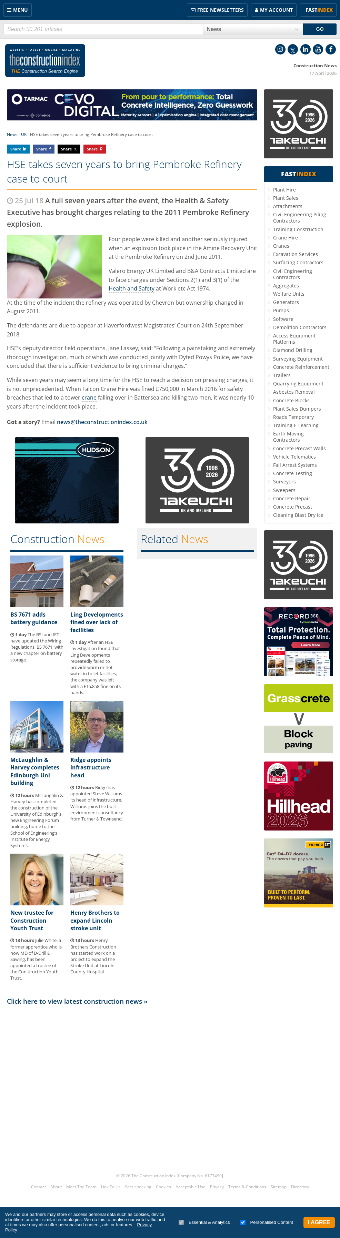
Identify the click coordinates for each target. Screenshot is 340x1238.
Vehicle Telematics (294, 456)
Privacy (217, 1187)
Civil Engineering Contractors (292, 274)
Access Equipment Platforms (294, 338)
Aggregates (286, 285)
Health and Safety (131, 288)
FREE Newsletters (220, 10)
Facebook (331, 49)
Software (283, 319)
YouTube (318, 49)
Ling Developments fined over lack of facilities (96, 622)
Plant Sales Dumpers (297, 408)
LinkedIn (305, 49)
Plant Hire (284, 189)
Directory (300, 1187)
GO (320, 29)
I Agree (319, 1222)
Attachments (287, 206)
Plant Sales (285, 198)
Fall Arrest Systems (295, 465)
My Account (276, 10)
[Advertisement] (132, 1086)
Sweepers (284, 490)
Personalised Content (266, 1222)
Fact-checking (138, 1187)
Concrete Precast (292, 506)
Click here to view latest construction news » (77, 1001)
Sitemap (279, 1187)
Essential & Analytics (204, 1222)
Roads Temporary (293, 417)
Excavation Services (295, 254)
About (56, 1187)
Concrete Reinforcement (301, 367)
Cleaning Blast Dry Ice (298, 515)
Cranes (281, 246)
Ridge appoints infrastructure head (90, 767)
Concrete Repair (291, 498)
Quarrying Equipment (298, 383)
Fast (319, 10)
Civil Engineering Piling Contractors (299, 217)
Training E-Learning (296, 425)
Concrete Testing (292, 473)
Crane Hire (285, 237)
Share (15, 148)
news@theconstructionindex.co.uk (102, 422)
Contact (38, 1187)
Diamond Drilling (292, 350)
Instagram (280, 49)
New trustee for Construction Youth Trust (31, 920)
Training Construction (298, 229)
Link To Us (111, 1187)
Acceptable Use (191, 1187)
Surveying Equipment (298, 358)
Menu (20, 10)
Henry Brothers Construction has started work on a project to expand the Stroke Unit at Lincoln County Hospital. (93, 956)
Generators (286, 302)
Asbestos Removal (294, 392)
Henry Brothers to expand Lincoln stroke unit (95, 920)
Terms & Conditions (247, 1187)
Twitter (293, 49)
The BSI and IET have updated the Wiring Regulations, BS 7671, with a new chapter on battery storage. (36, 647)
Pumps (281, 310)
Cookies (163, 1187)
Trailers (282, 375)
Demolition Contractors (300, 327)
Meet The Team (81, 1187)
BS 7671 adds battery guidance (33, 618)
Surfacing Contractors (298, 262)
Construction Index (45, 60)
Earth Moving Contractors (288, 436)
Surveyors (284, 481)
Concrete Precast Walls (299, 448)
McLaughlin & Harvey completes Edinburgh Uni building (34, 771)
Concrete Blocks (291, 400)
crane (89, 397)
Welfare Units (288, 294)
